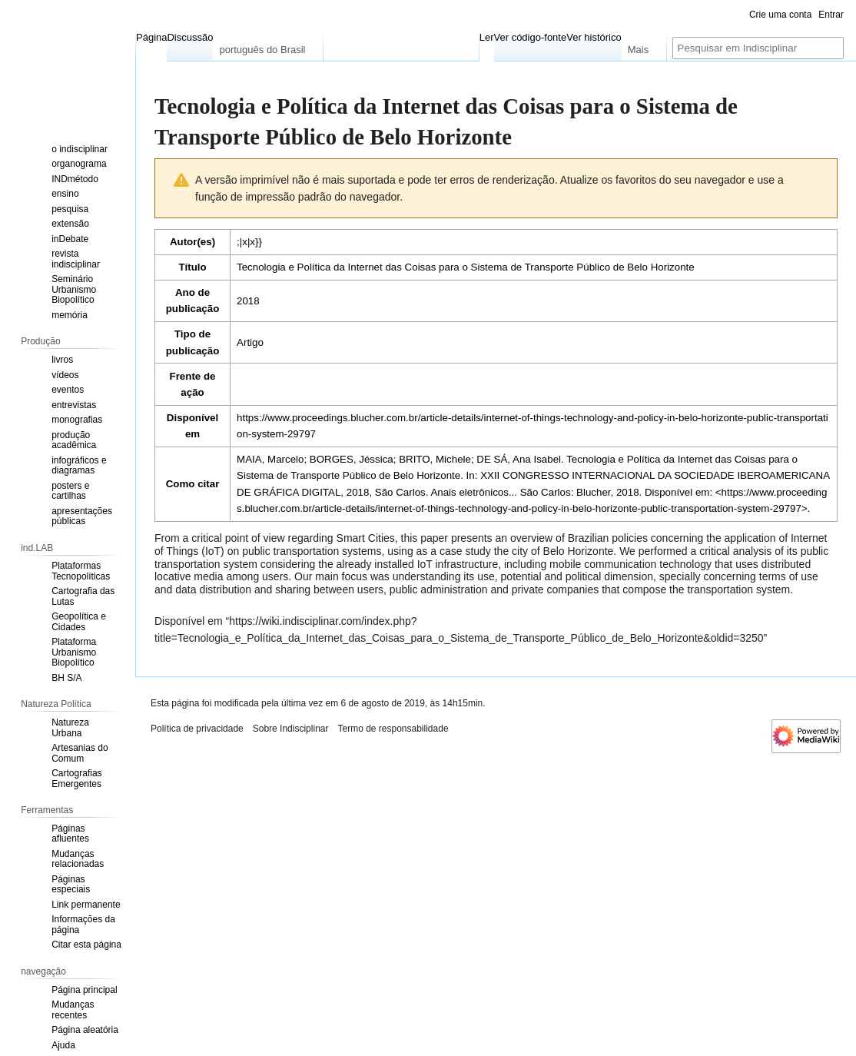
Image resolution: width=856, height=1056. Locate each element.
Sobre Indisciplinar (291, 728)
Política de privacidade (197, 728)
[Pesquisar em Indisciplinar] (758, 48)
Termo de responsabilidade (392, 728)
